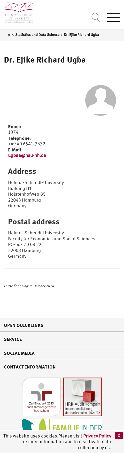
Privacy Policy (97, 436)
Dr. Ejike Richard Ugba (45, 59)
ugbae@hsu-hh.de (27, 155)
